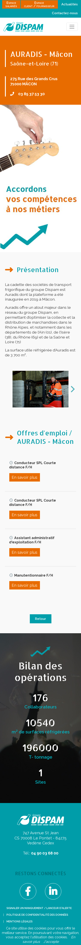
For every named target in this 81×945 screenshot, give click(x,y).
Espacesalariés (11, 4)
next (73, 389)
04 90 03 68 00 (44, 853)
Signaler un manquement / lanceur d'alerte (39, 908)
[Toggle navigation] (72, 27)
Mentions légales (19, 921)
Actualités (69, 4)
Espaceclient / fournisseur (39, 4)
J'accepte (51, 942)
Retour (40, 619)
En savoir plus (24, 477)
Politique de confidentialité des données (37, 914)
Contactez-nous (65, 13)
